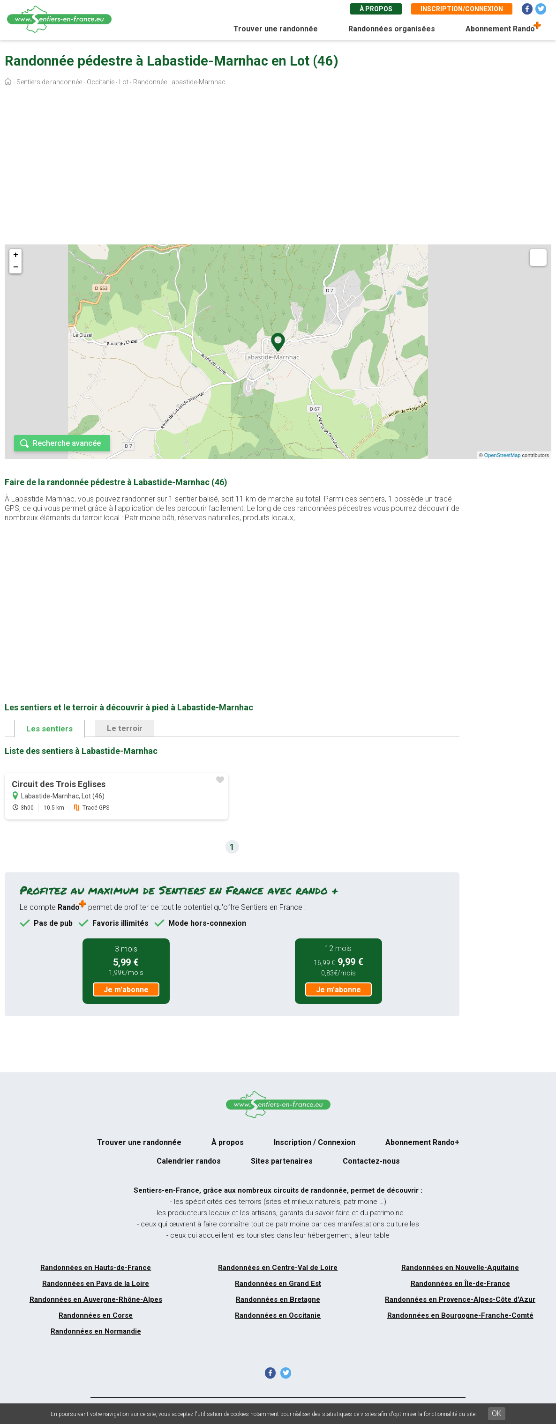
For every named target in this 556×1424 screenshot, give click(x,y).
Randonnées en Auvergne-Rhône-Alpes (96, 1299)
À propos (376, 9)
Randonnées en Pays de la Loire (95, 1283)
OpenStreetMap (502, 455)
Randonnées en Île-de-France (460, 1283)
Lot (123, 82)
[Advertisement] (278, 167)
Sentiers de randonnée (49, 82)
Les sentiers (49, 728)
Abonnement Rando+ (422, 1142)
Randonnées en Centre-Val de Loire (278, 1267)
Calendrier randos (189, 1161)
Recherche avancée (67, 443)
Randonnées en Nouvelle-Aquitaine (460, 1267)
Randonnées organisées (391, 28)
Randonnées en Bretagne (278, 1299)
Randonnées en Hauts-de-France (95, 1267)
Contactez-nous (371, 1161)
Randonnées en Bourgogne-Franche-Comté (460, 1315)
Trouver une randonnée (275, 28)
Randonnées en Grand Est (278, 1283)
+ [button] (15, 255)
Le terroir (125, 728)
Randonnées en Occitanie (278, 1315)
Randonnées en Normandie (96, 1331)
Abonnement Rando (500, 28)
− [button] (15, 267)
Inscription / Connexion (314, 1142)
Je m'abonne (126, 989)
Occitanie (100, 82)
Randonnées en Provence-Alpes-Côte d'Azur (460, 1299)
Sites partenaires (282, 1161)
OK (497, 1413)
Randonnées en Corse (96, 1315)
